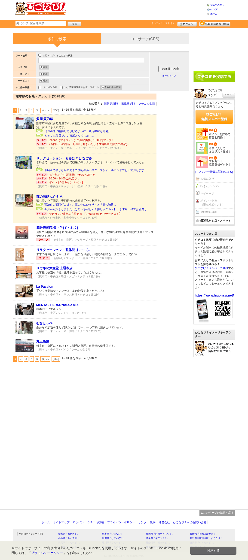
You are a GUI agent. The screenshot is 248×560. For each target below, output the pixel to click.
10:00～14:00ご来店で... (64, 178)
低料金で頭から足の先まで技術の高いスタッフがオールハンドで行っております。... (96, 170)
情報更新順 (111, 103)
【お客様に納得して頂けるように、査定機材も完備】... (78, 131)
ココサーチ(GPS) (145, 39)
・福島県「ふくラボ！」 (68, 538)
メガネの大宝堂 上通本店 (54, 268)
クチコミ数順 (146, 103)
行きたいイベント (211, 186)
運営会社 (164, 522)
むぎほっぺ (44, 323)
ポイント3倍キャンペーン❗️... (68, 182)
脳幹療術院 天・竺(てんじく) (57, 228)
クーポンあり (50, 87)
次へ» (45, 110)
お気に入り (207, 178)
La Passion (44, 286)
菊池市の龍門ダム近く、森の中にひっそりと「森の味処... (80, 204)
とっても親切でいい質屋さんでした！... (69, 135)
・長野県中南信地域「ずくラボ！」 (206, 538)
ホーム (213, 13)
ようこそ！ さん (163, 23)
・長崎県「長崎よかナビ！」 (203, 534)
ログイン (187, 24)
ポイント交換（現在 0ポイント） (212, 202)
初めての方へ (217, 5)
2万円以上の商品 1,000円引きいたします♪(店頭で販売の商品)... (89, 144)
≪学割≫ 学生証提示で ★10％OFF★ (72, 174)
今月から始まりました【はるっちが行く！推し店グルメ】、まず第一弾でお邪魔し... (96, 209)
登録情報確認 (208, 212)
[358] (56, 110)
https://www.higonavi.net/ (214, 295)
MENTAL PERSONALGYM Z (57, 305)
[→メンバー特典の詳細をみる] (214, 171)
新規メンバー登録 (214, 24)
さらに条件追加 (112, 87)
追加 (45, 67)
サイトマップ (61, 522)
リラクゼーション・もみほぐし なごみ (64, 158)
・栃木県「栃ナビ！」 (67, 534)
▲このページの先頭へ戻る (217, 512)
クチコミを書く (214, 76)
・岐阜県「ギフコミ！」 (156, 538)
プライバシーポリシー (121, 522)
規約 (153, 522)
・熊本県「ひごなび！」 (112, 534)
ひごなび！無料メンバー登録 (214, 116)
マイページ (207, 193)
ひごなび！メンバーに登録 (211, 268)
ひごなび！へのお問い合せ (189, 522)
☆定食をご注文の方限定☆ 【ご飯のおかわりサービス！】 (85, 213)
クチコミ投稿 (95, 522)
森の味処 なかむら (49, 196)
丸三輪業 (42, 341)
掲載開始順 (128, 103)
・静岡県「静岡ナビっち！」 (159, 534)
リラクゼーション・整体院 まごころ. (63, 250)
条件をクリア (169, 76)
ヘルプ (213, 9)
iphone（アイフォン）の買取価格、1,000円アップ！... (82, 140)
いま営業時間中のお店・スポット (81, 87)
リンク (142, 522)
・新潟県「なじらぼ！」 (112, 538)
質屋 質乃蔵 (44, 119)
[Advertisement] (137, 9)
